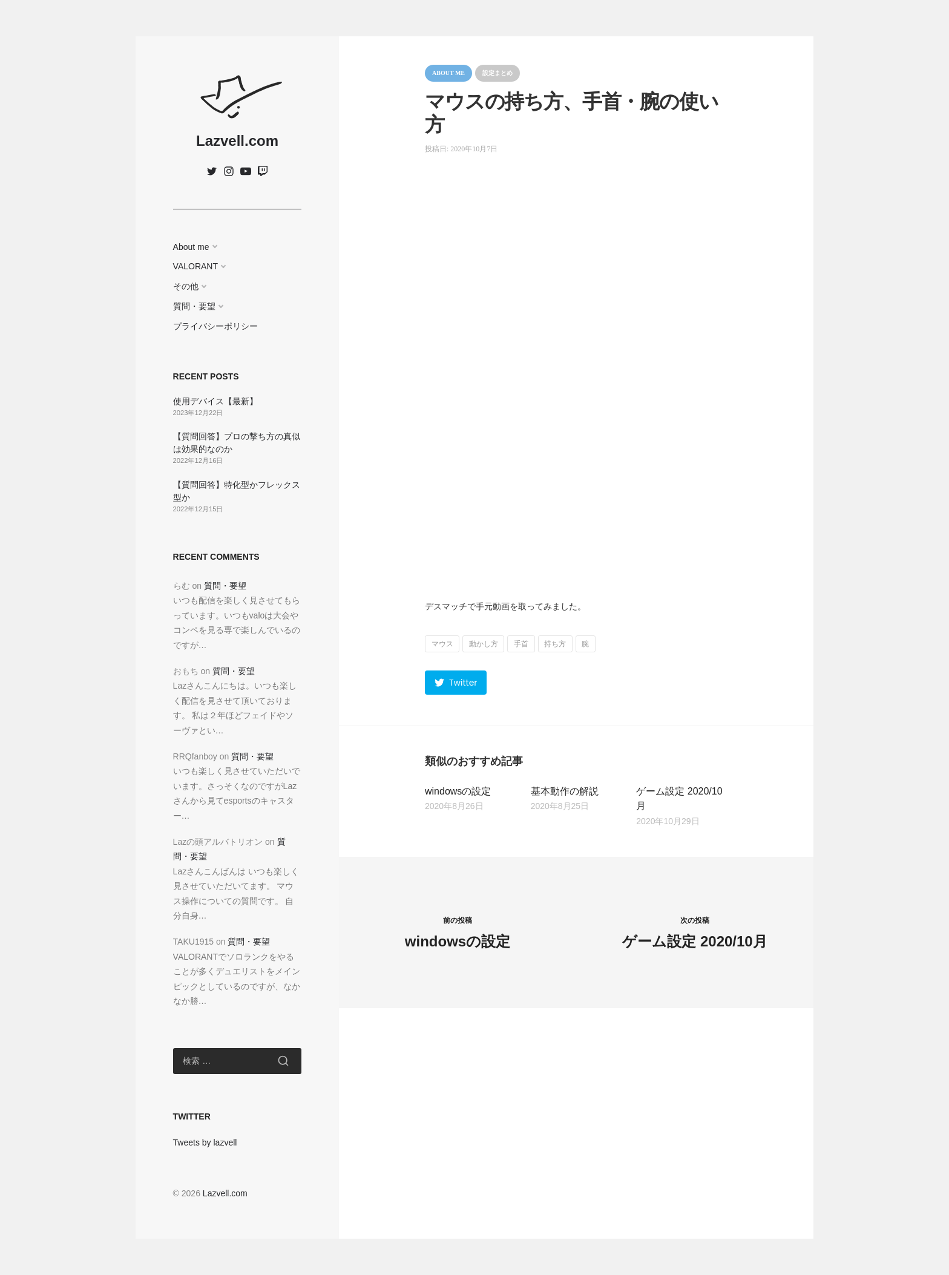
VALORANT (195, 266)
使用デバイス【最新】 (215, 401)
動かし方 (483, 644)
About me (191, 247)
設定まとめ (497, 73)
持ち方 (555, 644)
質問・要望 (194, 306)
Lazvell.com (237, 141)
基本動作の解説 (565, 791)
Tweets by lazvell (205, 1142)
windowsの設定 (458, 791)
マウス (442, 644)
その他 (186, 286)
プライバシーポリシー (215, 326)
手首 (521, 644)
